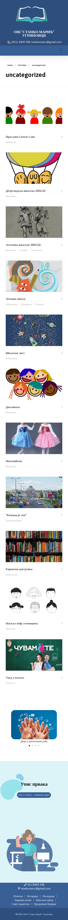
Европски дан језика (19, 573)
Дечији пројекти (14, 523)
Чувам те (10, 633)
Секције (23, 250)
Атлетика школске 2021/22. (23, 245)
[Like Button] (59, 299)
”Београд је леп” (16, 518)
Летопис (39, 305)
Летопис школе (16, 299)
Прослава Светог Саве (20, 136)
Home (10, 65)
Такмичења (36, 250)
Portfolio (22, 65)
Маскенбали (14, 463)
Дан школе (13, 408)
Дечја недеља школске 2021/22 (25, 190)
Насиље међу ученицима (22, 628)
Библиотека (11, 305)
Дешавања (11, 142)
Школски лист (15, 353)
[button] (29, 745)
